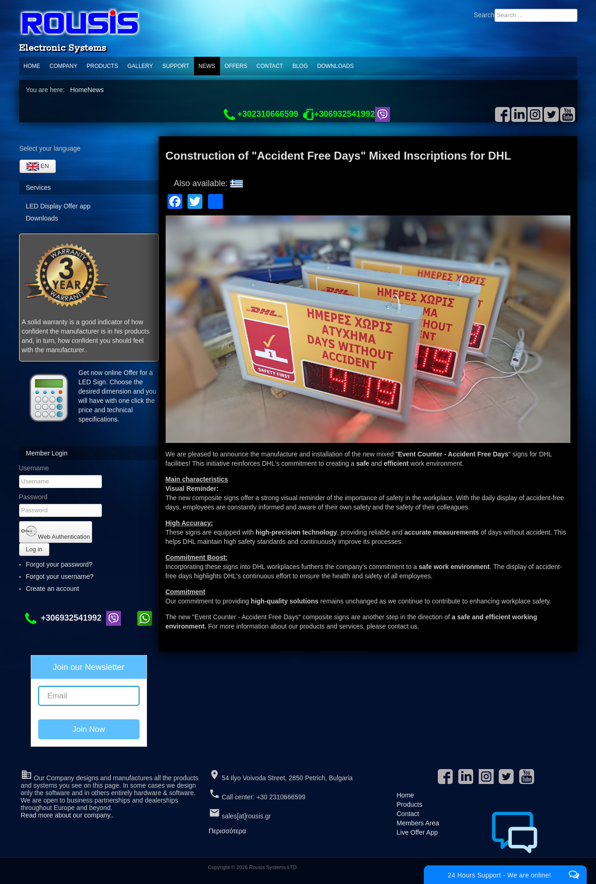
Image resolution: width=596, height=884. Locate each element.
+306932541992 (66, 618)
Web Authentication (55, 531)
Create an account (56, 588)
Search (484, 15)
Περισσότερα (227, 831)
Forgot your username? (60, 576)
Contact (269, 66)
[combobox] (536, 15)
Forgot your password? (59, 564)
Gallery (140, 66)
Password (33, 497)
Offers (236, 66)
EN (38, 166)
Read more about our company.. (67, 815)
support (175, 66)
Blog (300, 66)
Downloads (335, 66)
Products (102, 66)
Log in (34, 549)
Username (34, 468)
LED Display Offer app (58, 206)
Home (32, 66)
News (207, 66)
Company (64, 66)
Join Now (89, 729)
